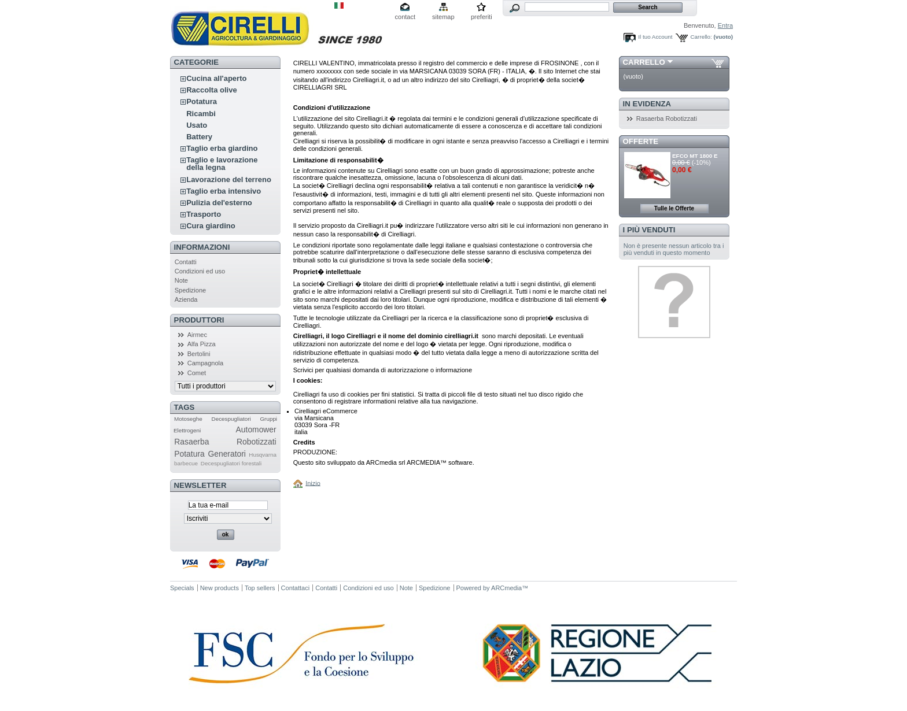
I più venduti (649, 229)
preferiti (481, 16)
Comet (196, 372)
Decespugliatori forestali (231, 463)
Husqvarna (262, 454)
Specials (182, 587)
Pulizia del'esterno (219, 202)
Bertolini (199, 353)
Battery (199, 136)
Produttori (199, 320)
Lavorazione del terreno (228, 179)
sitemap (443, 16)
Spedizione (190, 290)
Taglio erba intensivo (223, 191)
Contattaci (295, 587)
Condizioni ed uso (200, 271)
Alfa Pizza (201, 343)
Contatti (186, 261)
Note (181, 280)
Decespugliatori (231, 419)
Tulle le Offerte (674, 208)
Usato (196, 125)
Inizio (312, 482)
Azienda (186, 299)
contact (405, 16)
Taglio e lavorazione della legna (221, 163)
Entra (725, 25)
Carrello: (700, 37)
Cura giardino (210, 225)
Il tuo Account (655, 37)
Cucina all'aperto (216, 78)
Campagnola (205, 363)
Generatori (226, 453)
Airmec (197, 334)
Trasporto (203, 214)
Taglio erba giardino (221, 148)
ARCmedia (506, 587)
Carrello (644, 62)
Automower (256, 429)
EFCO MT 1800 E (694, 156)
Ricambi (201, 113)
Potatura (201, 101)
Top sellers (260, 587)
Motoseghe (188, 419)
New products (219, 587)
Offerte (641, 141)
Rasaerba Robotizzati (225, 441)
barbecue (186, 463)
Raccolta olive (211, 90)
